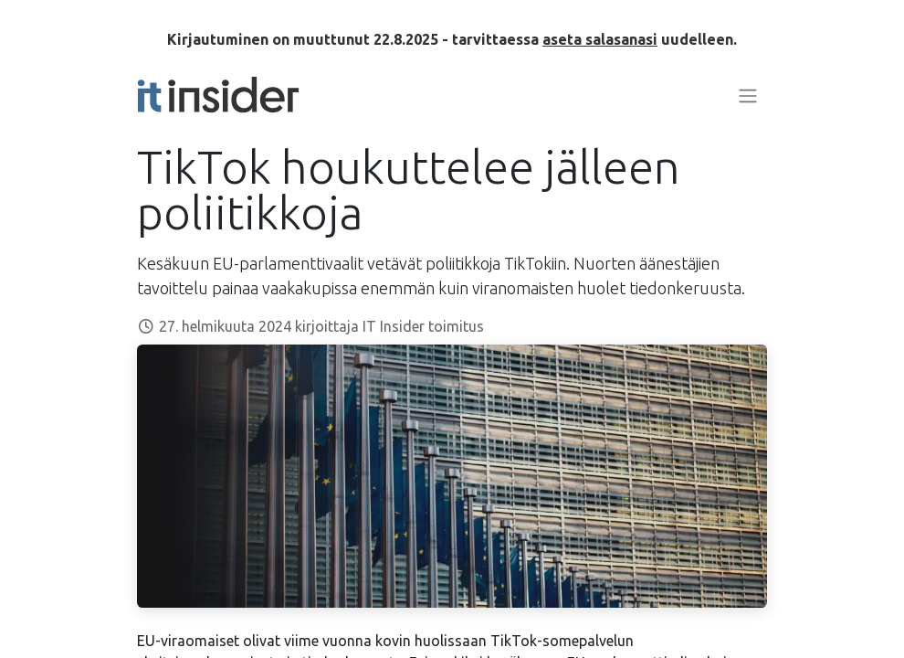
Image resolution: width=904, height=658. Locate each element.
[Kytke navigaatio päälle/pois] (748, 95)
